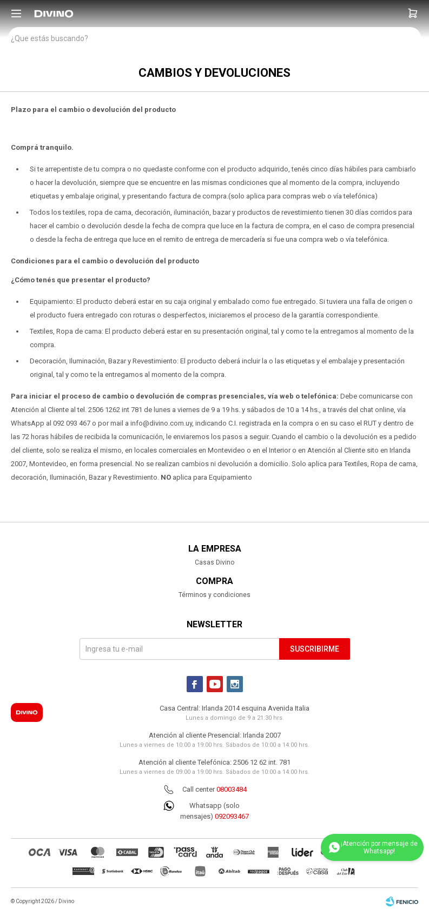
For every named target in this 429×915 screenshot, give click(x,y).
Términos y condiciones (214, 595)
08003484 (231, 789)
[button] (412, 13)
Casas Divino (214, 562)
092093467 (232, 816)
